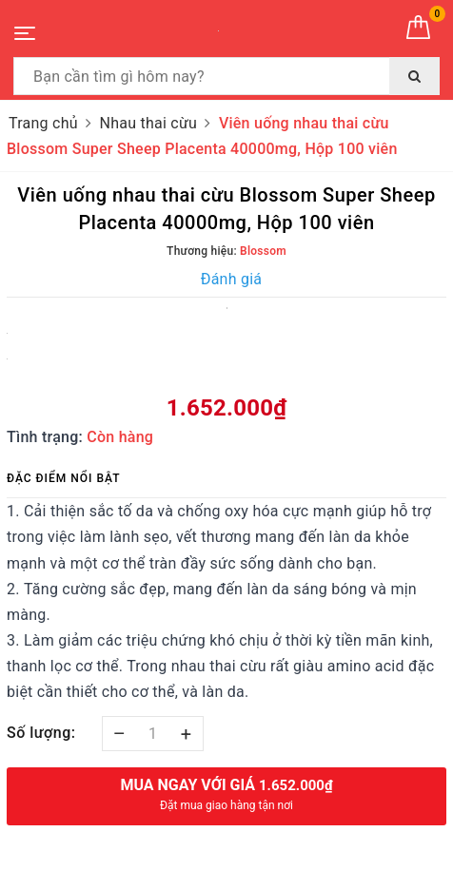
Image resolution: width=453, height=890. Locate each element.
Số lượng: (41, 733)
